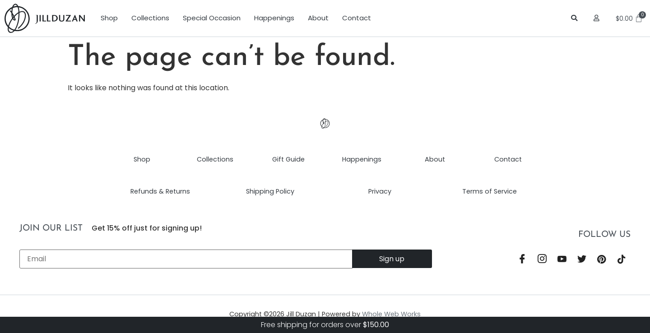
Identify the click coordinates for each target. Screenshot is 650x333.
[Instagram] (542, 259)
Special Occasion (212, 18)
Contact (356, 18)
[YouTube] (562, 259)
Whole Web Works (391, 314)
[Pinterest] (601, 259)
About (318, 18)
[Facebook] (522, 259)
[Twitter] (582, 259)
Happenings (274, 18)
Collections (150, 18)
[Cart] (630, 18)
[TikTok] (621, 259)
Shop (109, 18)
